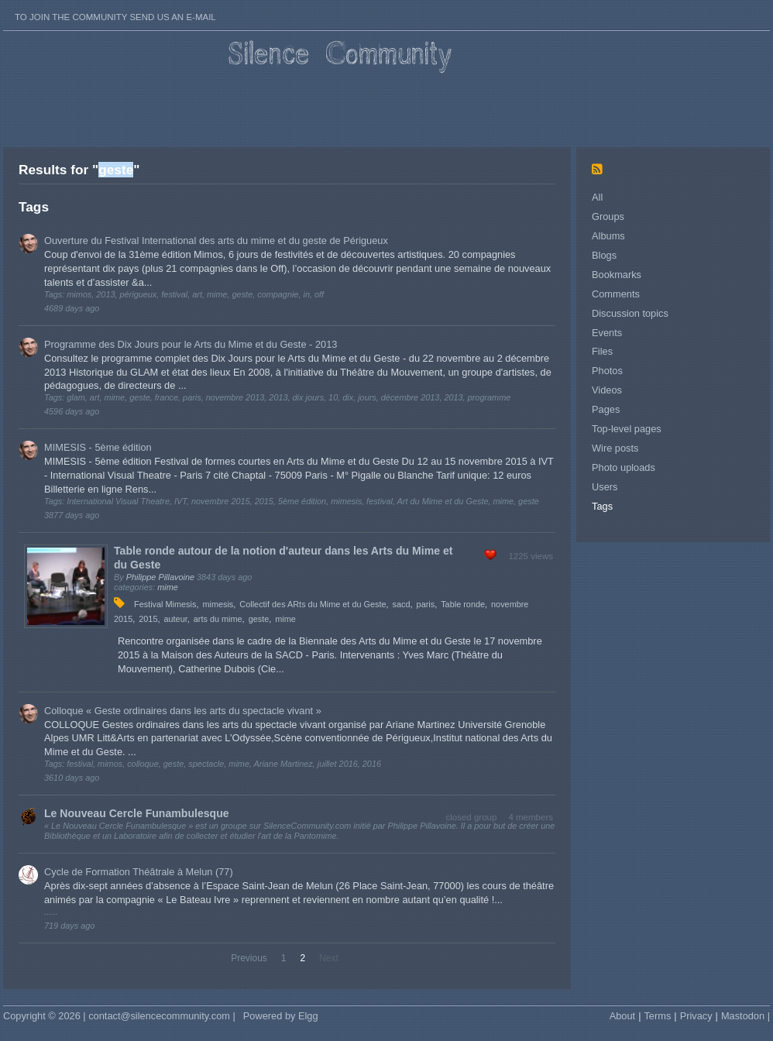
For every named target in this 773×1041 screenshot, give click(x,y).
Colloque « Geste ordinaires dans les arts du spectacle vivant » (182, 710)
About (622, 1016)
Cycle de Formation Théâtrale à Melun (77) (138, 872)
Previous (249, 958)
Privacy (696, 1016)
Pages (606, 409)
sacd (402, 604)
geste (259, 619)
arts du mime (218, 619)
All (597, 197)
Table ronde (463, 604)
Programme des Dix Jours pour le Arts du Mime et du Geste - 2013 (190, 344)
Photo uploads (623, 467)
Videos (607, 390)
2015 (148, 619)
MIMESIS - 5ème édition (98, 447)
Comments (616, 294)
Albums (608, 236)
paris (426, 604)
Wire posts (615, 448)
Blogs (604, 255)
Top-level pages (626, 429)
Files (602, 351)
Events (607, 332)
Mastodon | (745, 1016)
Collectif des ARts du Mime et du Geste (312, 604)
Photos (607, 370)
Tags (602, 506)
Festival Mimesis (165, 604)
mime (167, 587)
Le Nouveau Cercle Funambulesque (136, 813)
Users (604, 487)
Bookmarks (616, 274)
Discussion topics (630, 313)
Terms (657, 1016)
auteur (175, 619)
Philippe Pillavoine (160, 577)
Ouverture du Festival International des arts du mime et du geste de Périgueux (216, 240)
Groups (608, 216)
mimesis (217, 604)
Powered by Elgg (280, 1016)
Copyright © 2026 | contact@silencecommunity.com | (119, 1016)
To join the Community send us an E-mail (115, 17)
